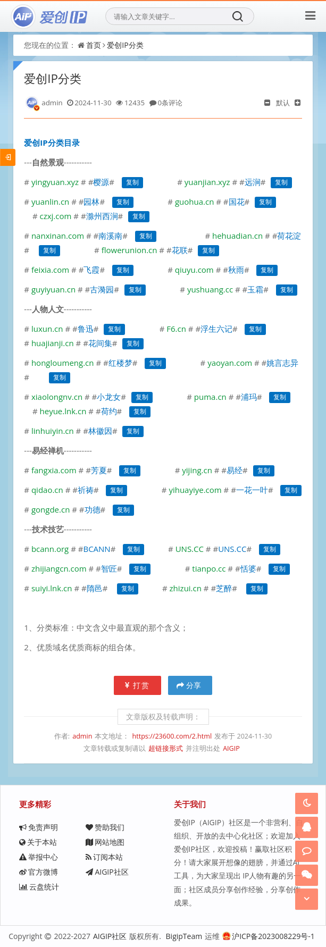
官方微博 (38, 872)
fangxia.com (54, 470)
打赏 (137, 685)
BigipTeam (184, 936)
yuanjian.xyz (207, 182)
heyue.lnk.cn (63, 411)
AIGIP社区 (107, 872)
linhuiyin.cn (52, 430)
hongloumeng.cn (62, 362)
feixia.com (50, 269)
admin (82, 736)
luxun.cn (47, 328)
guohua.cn (194, 201)
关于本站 (38, 842)
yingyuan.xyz (55, 182)
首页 (93, 45)
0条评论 (170, 102)
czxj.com (56, 216)
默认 (283, 102)
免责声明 (38, 827)
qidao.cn (47, 489)
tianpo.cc (208, 568)
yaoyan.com (229, 362)
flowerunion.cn (129, 250)
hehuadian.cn (237, 235)
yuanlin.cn (50, 201)
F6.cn (176, 328)
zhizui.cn (186, 588)
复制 (132, 182)
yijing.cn (197, 470)
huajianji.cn (52, 343)
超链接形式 (165, 748)
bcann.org (50, 548)
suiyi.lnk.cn (51, 588)
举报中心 (38, 857)
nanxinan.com (57, 235)
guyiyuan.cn (53, 289)
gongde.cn (49, 509)
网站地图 (105, 842)
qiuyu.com (194, 269)
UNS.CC (189, 548)
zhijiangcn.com (59, 568)
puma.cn (210, 396)
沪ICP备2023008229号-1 (268, 936)
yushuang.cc (210, 289)
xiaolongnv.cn (56, 396)
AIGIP (231, 748)
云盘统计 (39, 887)
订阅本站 (104, 857)
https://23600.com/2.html (172, 736)
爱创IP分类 (125, 45)
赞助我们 (105, 827)
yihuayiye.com (195, 489)
